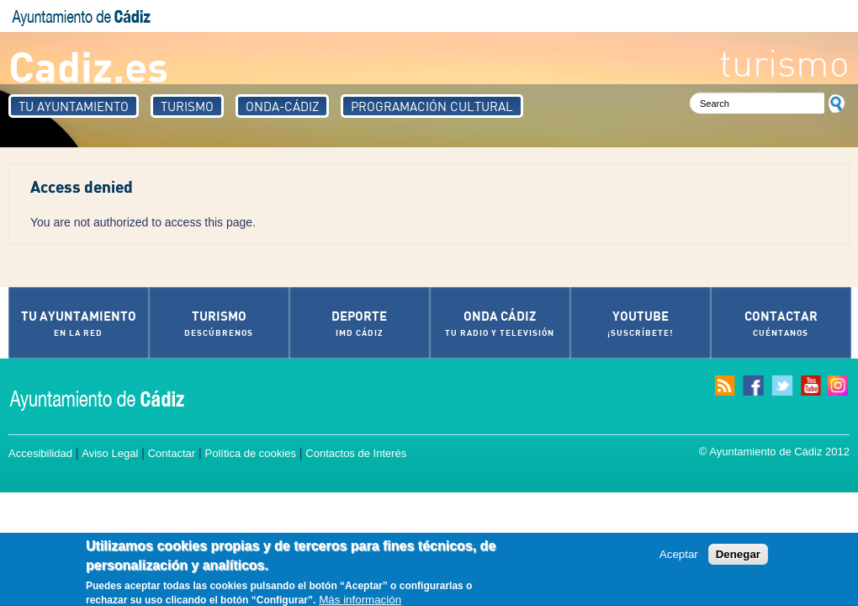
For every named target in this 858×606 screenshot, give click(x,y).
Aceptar (678, 557)
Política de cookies (250, 453)
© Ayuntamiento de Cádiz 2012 (774, 451)
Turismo (187, 106)
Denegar (738, 557)
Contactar (171, 453)
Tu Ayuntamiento (74, 106)
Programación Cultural (432, 106)
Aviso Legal (110, 453)
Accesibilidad (40, 453)
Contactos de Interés (355, 453)
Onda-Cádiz (282, 106)
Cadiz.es (88, 65)
